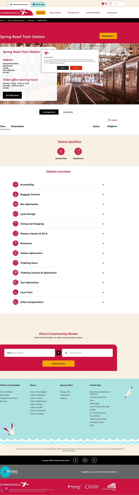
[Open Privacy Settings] (6, 488)
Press (92, 400)
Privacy (24, 449)
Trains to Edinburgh (37, 395)
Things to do (65, 392)
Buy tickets (40, 13)
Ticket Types (4, 395)
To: (66, 353)
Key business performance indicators (100, 393)
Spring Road (42, 20)
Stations (31, 20)
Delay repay (94, 403)
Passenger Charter (97, 422)
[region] (70, 61)
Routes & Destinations (16, 20)
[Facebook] (75, 460)
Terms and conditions (34, 449)
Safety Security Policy (98, 419)
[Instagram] (85, 460)
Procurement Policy (101, 449)
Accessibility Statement (116, 449)
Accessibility (94, 416)
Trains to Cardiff (36, 407)
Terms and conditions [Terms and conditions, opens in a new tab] (59, 62)
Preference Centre (75, 449)
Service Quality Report (69, 451)
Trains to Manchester (38, 401)
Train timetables (6, 392)
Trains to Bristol (36, 404)
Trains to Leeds (36, 398)
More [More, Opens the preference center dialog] (63, 68)
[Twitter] (94, 460)
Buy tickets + (108, 36)
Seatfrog (63, 398)
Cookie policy (47, 449)
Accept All (76, 68)
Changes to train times (9, 398)
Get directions (12, 95)
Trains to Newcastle (37, 410)
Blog (91, 425)
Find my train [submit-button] (58, 363)
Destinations (65, 395)
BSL (106, 3)
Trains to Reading (36, 413)
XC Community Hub (98, 413)
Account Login (39, 4)
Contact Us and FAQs (98, 397)
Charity (92, 409)
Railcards (3, 401)
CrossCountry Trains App (99, 406)
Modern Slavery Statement (60, 449)
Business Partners (88, 449)
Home (2, 20)
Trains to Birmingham (38, 392)
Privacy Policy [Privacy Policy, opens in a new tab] (52, 62)
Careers (18, 449)
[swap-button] (58, 353)
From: (9, 353)
